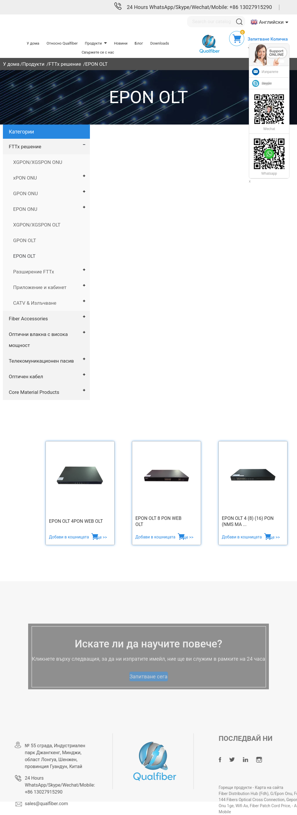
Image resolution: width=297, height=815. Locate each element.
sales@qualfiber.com (56, 803)
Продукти (33, 64)
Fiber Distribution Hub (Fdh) (256, 793)
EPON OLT (96, 64)
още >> (100, 537)
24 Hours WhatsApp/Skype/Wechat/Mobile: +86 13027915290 (199, 7)
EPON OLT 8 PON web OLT (158, 521)
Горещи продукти (248, 787)
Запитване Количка (268, 39)
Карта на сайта (281, 787)
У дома (11, 64)
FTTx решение (64, 64)
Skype (266, 83)
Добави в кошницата (69, 537)
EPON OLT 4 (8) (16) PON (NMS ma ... (248, 521)
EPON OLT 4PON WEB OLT (76, 521)
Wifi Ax (254, 805)
